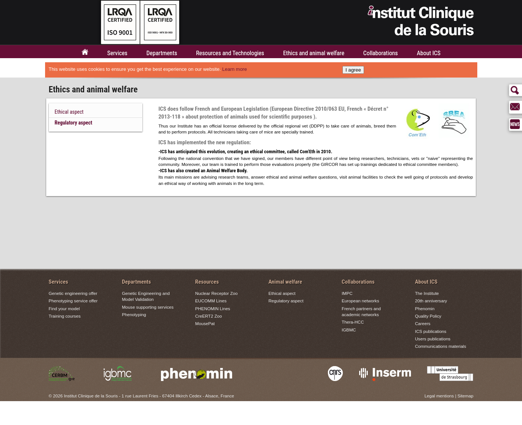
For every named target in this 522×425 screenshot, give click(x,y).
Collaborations (380, 53)
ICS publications (430, 331)
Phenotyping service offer (73, 301)
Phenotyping (134, 314)
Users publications (432, 338)
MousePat (205, 323)
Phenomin (425, 308)
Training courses (65, 316)
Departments (161, 53)
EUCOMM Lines (211, 301)
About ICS (428, 53)
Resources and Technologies (230, 53)
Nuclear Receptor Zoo (216, 293)
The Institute (427, 293)
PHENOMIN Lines (212, 308)
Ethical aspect (69, 112)
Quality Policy (428, 316)
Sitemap (466, 395)
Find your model (64, 308)
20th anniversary (431, 301)
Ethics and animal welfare (313, 53)
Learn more (234, 69)
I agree (353, 70)
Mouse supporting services (148, 307)
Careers (422, 323)
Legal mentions (439, 395)
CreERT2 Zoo (208, 316)
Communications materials (440, 346)
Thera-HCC (353, 321)
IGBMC (349, 329)
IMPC (347, 293)
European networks (360, 301)
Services (117, 53)
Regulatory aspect (73, 123)
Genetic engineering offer (73, 293)
